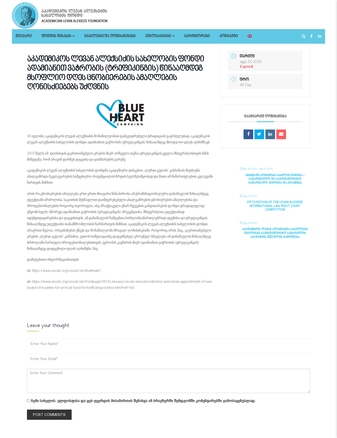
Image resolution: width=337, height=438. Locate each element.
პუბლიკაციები (158, 36)
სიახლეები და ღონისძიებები (109, 36)
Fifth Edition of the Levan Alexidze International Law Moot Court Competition (275, 206)
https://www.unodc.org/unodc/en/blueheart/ (66, 271)
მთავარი (24, 36)
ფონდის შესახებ (56, 36)
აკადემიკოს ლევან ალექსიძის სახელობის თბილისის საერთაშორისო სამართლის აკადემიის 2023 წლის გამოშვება (275, 233)
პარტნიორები (197, 36)
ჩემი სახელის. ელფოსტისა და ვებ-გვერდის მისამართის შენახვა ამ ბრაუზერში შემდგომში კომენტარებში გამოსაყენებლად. (143, 401)
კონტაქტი (228, 36)
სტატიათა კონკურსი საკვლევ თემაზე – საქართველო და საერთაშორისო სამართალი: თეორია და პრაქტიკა (274, 179)
